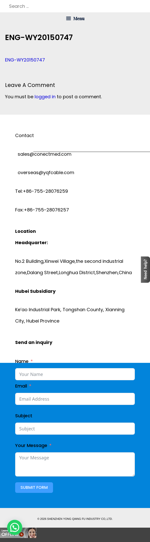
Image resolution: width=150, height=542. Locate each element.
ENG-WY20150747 (25, 60)
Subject (23, 415)
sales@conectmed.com (43, 154)
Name (22, 361)
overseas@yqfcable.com (44, 172)
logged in (45, 96)
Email (21, 386)
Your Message (31, 445)
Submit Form (34, 487)
